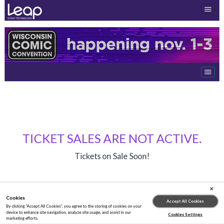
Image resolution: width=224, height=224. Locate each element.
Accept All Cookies (185, 201)
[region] (112, 203)
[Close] (211, 189)
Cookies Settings (185, 214)
